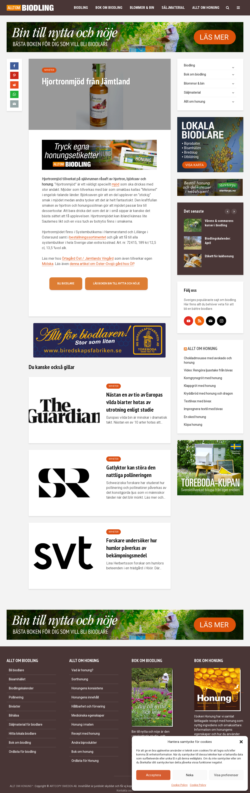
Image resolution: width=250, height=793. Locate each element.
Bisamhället (17, 672)
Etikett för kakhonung (219, 256)
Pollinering (16, 690)
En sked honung (195, 417)
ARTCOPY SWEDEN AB (63, 778)
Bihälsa (14, 708)
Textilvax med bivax (197, 401)
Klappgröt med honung (200, 386)
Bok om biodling (108, 8)
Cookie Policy (179, 785)
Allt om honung (205, 8)
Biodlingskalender (21, 681)
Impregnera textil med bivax (203, 409)
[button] (241, 742)
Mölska (47, 264)
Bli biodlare (65, 283)
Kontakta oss (125, 783)
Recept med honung (85, 726)
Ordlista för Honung (85, 753)
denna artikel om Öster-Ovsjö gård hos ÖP (102, 264)
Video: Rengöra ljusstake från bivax (208, 370)
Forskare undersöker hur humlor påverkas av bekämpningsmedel (131, 548)
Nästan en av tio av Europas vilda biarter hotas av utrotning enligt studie (134, 402)
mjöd (115, 184)
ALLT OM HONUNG (202, 348)
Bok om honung (82, 744)
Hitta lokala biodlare (22, 726)
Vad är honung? (82, 662)
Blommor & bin (142, 8)
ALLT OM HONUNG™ (21, 778)
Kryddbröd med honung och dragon (208, 393)
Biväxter (14, 699)
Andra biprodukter (84, 735)
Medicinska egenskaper (87, 708)
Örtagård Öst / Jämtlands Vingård (88, 258)
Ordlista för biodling (22, 744)
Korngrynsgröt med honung (203, 378)
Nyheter (49, 70)
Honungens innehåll (85, 690)
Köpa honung (193, 424)
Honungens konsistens (87, 681)
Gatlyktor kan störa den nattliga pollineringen (130, 471)
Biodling (81, 8)
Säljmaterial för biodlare (25, 717)
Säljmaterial (173, 8)
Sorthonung (79, 672)
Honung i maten (82, 717)
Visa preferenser (226, 775)
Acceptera (153, 775)
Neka (189, 775)
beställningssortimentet (87, 237)
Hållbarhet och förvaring (88, 699)
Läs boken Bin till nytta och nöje (116, 283)
